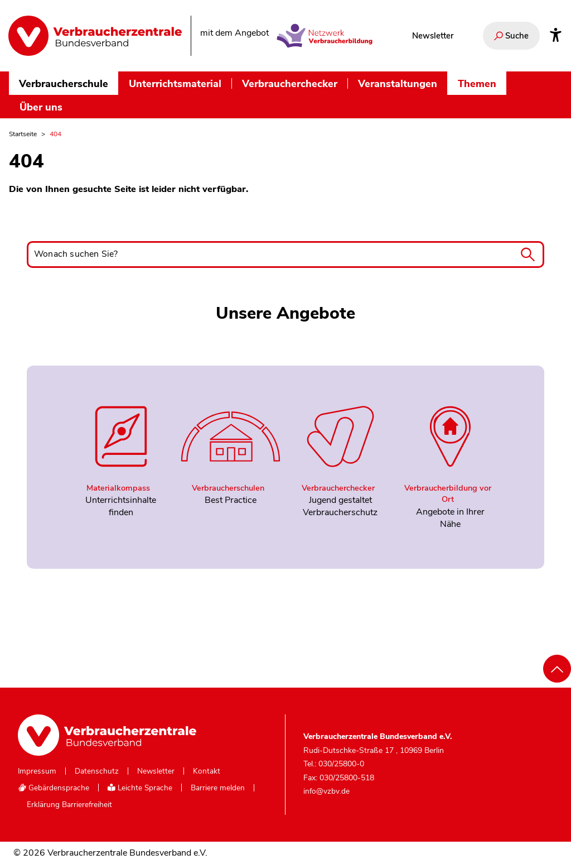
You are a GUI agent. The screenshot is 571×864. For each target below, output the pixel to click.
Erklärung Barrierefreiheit (69, 805)
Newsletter (432, 35)
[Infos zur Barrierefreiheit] (556, 36)
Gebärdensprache (53, 788)
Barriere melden (218, 788)
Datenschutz (97, 771)
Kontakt (206, 771)
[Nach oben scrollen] (557, 669)
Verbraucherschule (63, 83)
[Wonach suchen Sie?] (285, 254)
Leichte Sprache (140, 788)
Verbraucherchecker (289, 83)
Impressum (37, 771)
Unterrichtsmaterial (175, 83)
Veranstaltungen (397, 83)
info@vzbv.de (326, 791)
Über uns (41, 107)
